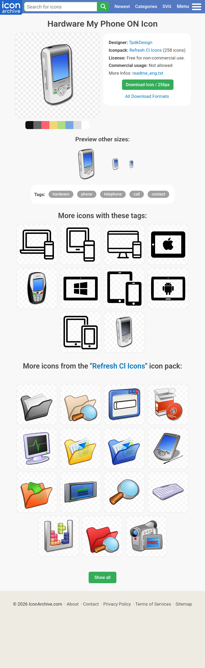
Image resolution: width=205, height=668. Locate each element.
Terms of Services (153, 604)
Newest (122, 6)
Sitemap (184, 604)
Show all (102, 577)
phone (86, 194)
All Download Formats (147, 96)
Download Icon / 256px (147, 84)
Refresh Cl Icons (145, 50)
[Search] (103, 7)
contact (158, 194)
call (136, 194)
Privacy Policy (117, 604)
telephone (113, 194)
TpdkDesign (140, 42)
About (73, 604)
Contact (91, 604)
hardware (61, 194)
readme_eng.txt (147, 73)
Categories (146, 6)
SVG (167, 6)
